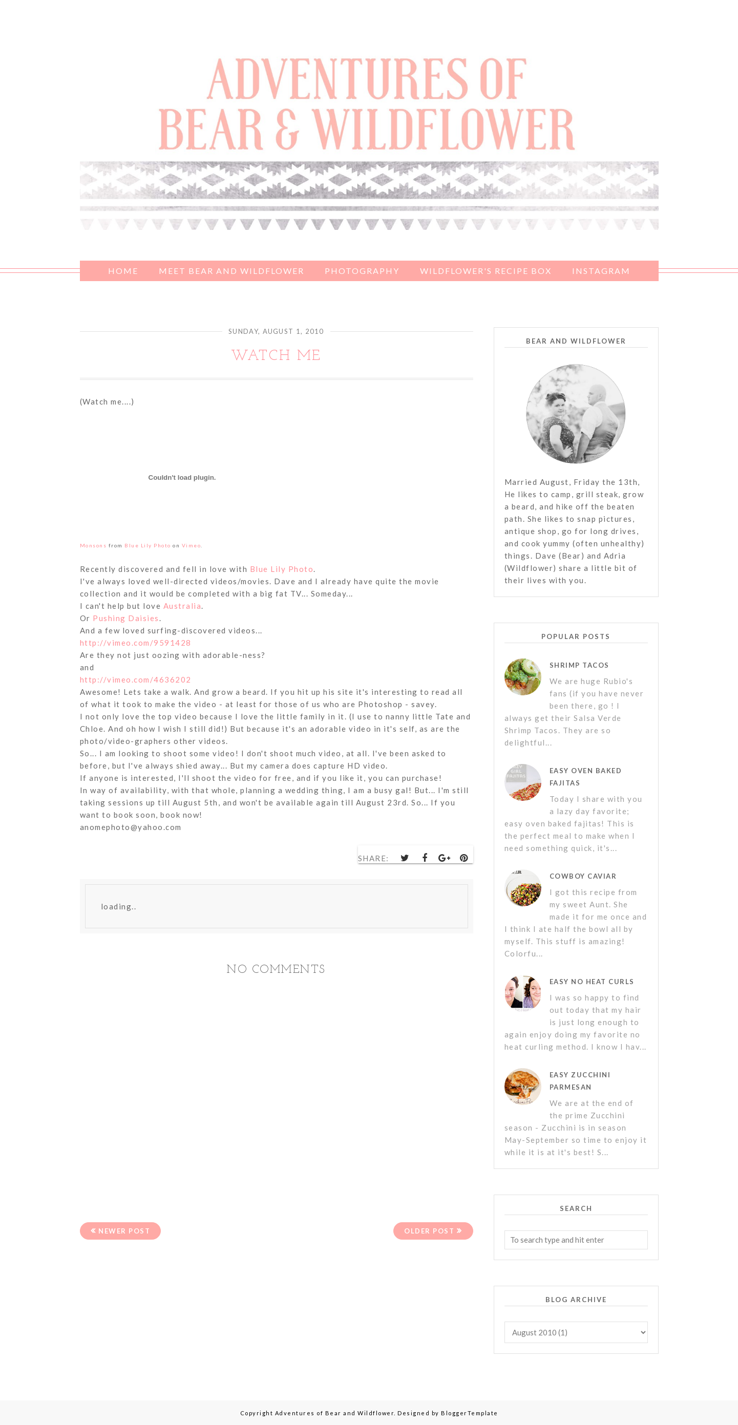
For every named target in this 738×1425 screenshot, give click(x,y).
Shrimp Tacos (579, 665)
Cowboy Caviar (583, 876)
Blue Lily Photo (282, 568)
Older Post (429, 1231)
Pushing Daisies (126, 618)
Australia (182, 605)
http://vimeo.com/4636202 (136, 679)
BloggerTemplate (469, 1413)
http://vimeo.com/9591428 (136, 642)
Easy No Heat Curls (592, 981)
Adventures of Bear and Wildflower (334, 1413)
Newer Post (124, 1231)
